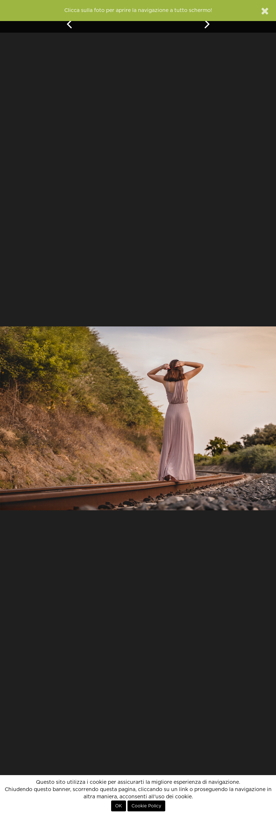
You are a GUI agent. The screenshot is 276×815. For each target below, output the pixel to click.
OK (118, 806)
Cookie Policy (146, 806)
